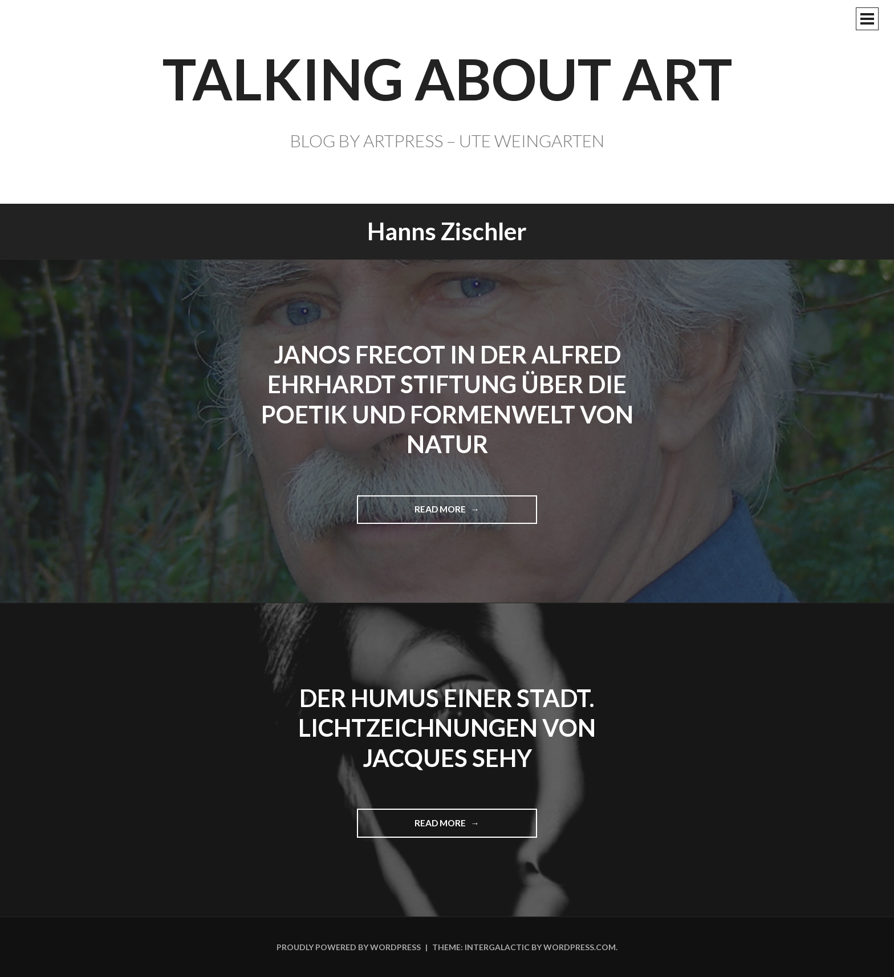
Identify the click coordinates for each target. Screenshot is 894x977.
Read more (446, 513)
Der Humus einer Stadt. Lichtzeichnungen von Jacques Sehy (447, 728)
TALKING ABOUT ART (447, 78)
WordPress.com (579, 947)
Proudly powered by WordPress (349, 947)
